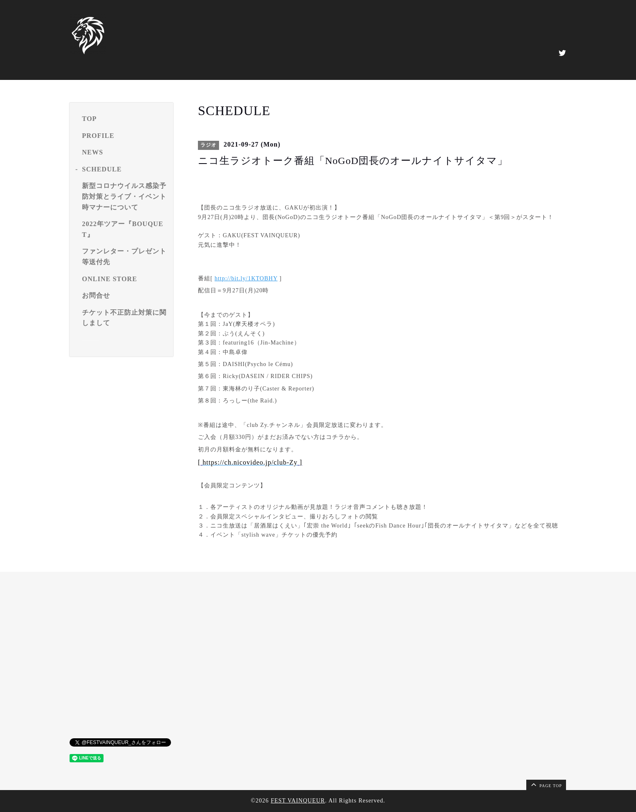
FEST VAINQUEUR (298, 801)
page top (546, 784)
